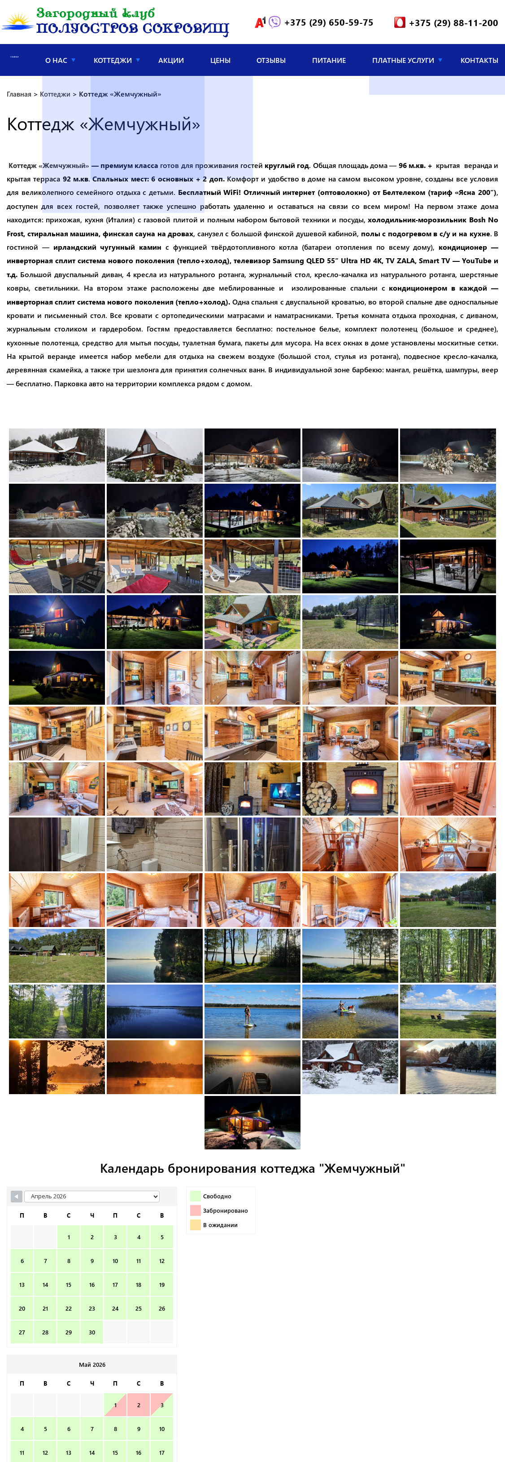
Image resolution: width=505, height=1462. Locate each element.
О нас (56, 61)
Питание (329, 61)
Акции (171, 61)
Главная (14, 61)
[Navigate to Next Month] (414, 1198)
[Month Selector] (75, 1198)
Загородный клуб (132, 23)
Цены (220, 61)
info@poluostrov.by (271, 1447)
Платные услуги (403, 61)
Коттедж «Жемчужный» (52, 167)
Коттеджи (113, 61)
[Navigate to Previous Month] (16, 1198)
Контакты (479, 61)
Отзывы (271, 61)
